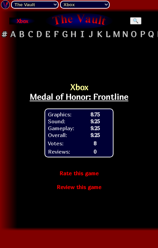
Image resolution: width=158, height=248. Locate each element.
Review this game (79, 187)
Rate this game (79, 173)
